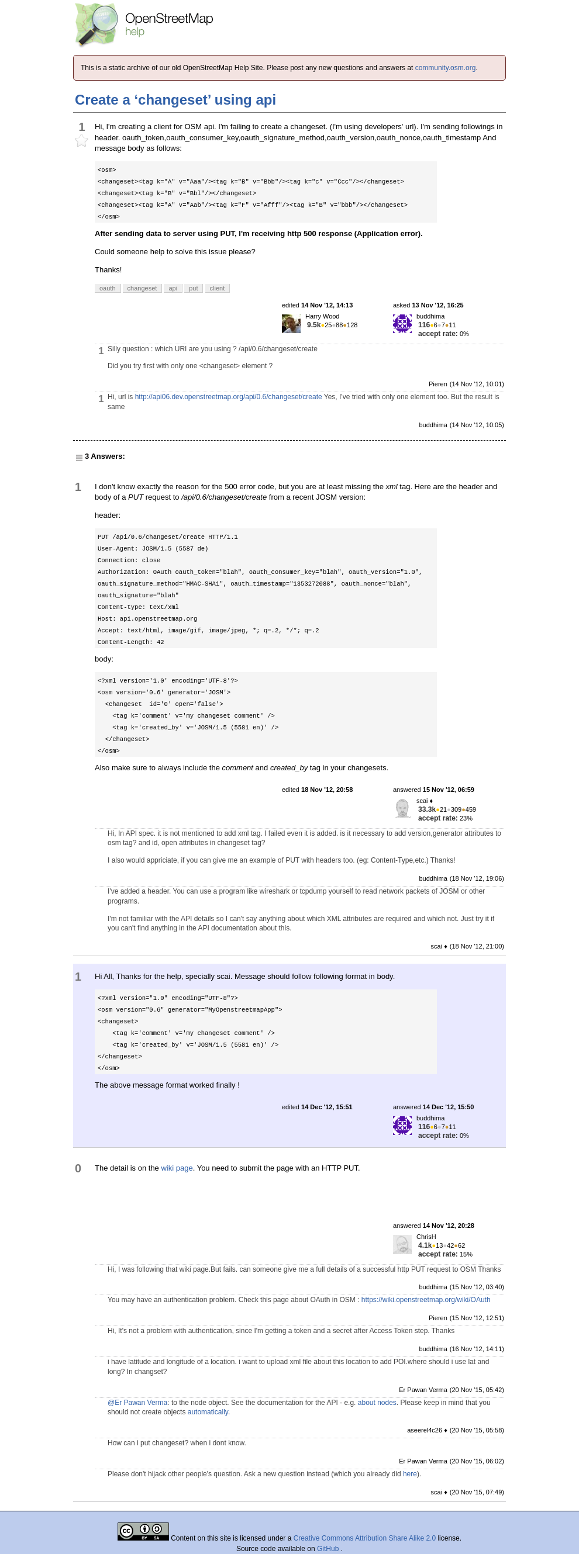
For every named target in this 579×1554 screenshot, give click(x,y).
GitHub (329, 1549)
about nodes (377, 1403)
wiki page (176, 1168)
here (410, 1474)
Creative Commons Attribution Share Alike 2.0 (365, 1538)
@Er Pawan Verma (137, 1403)
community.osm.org (445, 68)
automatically (208, 1412)
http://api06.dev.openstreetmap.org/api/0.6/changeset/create (228, 397)
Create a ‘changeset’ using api (175, 100)
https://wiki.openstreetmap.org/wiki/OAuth (426, 1300)
